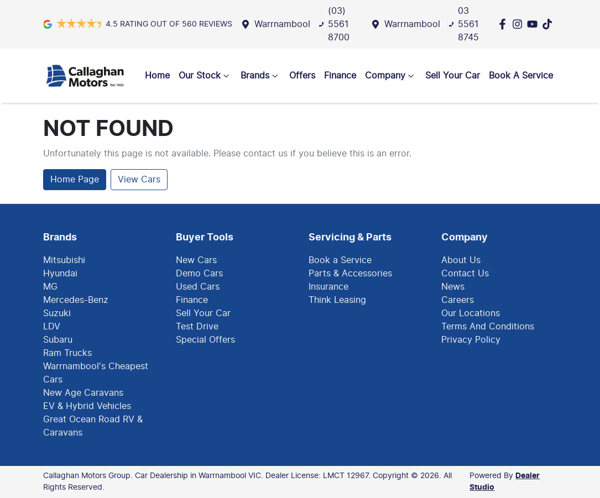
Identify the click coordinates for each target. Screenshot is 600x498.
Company (390, 75)
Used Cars (198, 286)
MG (50, 286)
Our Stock (205, 75)
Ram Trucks (67, 353)
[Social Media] (549, 24)
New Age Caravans (83, 393)
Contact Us (465, 273)
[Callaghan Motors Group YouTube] (534, 24)
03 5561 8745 (468, 24)
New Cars (196, 260)
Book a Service (340, 260)
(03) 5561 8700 (338, 24)
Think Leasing (337, 300)
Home (157, 75)
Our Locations (470, 313)
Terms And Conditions (487, 326)
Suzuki (57, 313)
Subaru (57, 340)
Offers (302, 75)
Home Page (74, 179)
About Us (461, 260)
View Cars (139, 179)
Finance (340, 75)
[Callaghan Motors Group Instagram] (519, 24)
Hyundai (60, 273)
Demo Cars (199, 273)
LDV (51, 326)
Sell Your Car (452, 75)
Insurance (328, 286)
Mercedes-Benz (75, 300)
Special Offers (205, 340)
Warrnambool (282, 24)
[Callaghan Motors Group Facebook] (504, 24)
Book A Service (521, 75)
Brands (260, 75)
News (453, 286)
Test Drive (197, 326)
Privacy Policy (470, 340)
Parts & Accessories (350, 273)
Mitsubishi (64, 260)
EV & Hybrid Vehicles (87, 406)
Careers (457, 300)
